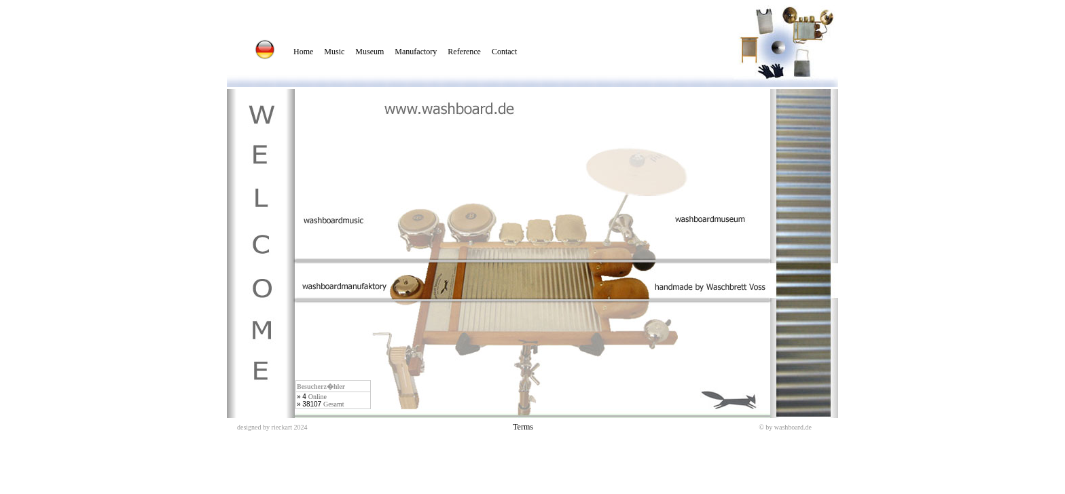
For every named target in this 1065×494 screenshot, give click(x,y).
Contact (504, 51)
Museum (369, 51)
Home (303, 51)
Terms (523, 427)
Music (334, 51)
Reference (464, 51)
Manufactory (416, 51)
